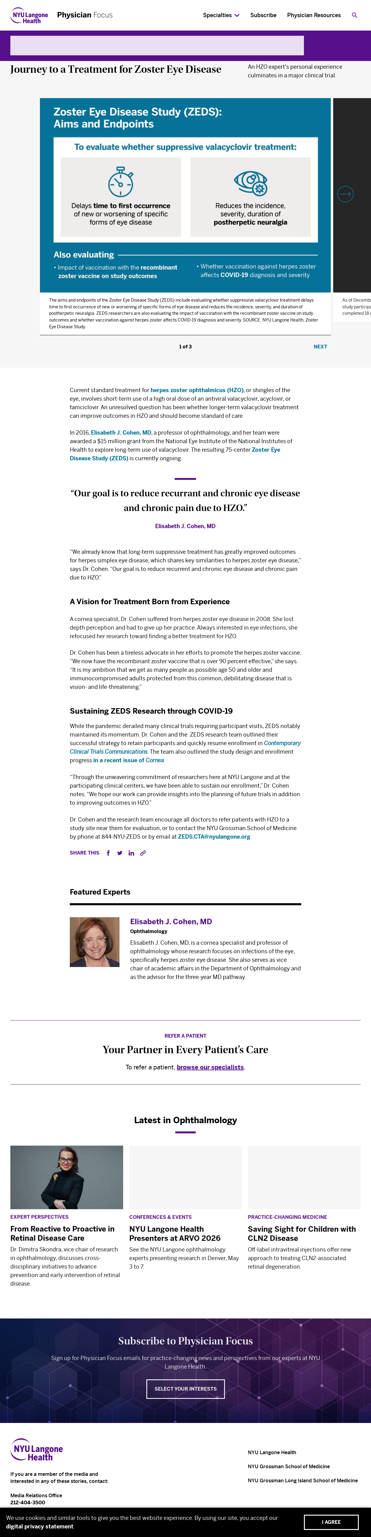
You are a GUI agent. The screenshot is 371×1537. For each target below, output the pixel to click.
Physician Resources (314, 15)
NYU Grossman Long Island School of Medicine (303, 1481)
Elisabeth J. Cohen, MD (121, 433)
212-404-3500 (27, 1503)
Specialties (217, 15)
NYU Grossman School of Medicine (289, 1466)
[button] (345, 194)
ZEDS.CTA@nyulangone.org (214, 838)
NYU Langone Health (272, 1452)
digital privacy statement (39, 1526)
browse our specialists (210, 1069)
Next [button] (320, 347)
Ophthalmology (32, 55)
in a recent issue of (128, 760)
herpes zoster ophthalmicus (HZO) (197, 390)
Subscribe (263, 15)
